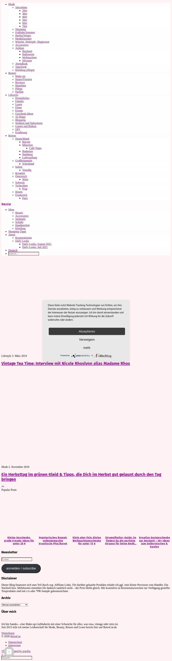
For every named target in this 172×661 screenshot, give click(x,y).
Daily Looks (22, 240)
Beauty (12, 73)
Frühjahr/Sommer (25, 32)
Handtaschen (22, 225)
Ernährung (21, 132)
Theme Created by (16, 651)
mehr (86, 347)
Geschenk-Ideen (24, 113)
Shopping (20, 29)
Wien (25, 179)
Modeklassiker (23, 38)
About (11, 234)
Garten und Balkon (25, 126)
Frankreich (21, 195)
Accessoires (21, 44)
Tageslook (21, 66)
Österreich (21, 176)
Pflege (18, 88)
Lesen (18, 104)
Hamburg (27, 154)
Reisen (12, 135)
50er (24, 19)
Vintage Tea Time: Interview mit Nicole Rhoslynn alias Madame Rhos (65, 363)
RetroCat (6, 204)
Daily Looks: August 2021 (36, 244)
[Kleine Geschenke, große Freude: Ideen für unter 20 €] (18, 514)
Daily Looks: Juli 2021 (35, 247)
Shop (11, 209)
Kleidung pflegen (25, 69)
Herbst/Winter (23, 35)
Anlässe (19, 48)
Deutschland (22, 138)
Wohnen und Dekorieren (28, 123)
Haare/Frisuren (23, 79)
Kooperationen (23, 237)
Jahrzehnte (21, 7)
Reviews (20, 82)
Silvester (27, 60)
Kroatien (20, 173)
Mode (11, 4)
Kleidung (20, 228)
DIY (17, 129)
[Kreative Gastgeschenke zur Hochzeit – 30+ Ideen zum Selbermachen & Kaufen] (153, 514)
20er (24, 10)
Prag (24, 188)
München (27, 144)
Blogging (20, 119)
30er (24, 13)
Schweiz (20, 182)
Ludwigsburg (29, 157)
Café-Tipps (35, 148)
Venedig (26, 170)
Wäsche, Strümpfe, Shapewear (32, 41)
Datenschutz (15, 642)
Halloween (28, 54)
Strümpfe (20, 218)
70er (24, 26)
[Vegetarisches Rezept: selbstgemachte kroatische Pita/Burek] (52, 514)
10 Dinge (20, 116)
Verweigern (87, 339)
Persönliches (22, 98)
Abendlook (21, 63)
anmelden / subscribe (21, 568)
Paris (25, 198)
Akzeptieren (87, 331)
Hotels (19, 191)
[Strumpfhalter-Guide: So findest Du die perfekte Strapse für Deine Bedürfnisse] (120, 514)
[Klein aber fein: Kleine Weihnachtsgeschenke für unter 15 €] (86, 514)
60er (24, 23)
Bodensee (27, 151)
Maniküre (20, 85)
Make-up (20, 76)
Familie (19, 101)
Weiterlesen (7, 633)
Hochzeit (27, 51)
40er (24, 16)
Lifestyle (13, 94)
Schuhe (19, 222)
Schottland (28, 163)
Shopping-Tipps (17, 231)
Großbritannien (23, 160)
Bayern (26, 141)
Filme (18, 107)
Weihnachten (29, 57)
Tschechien (21, 185)
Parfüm (19, 91)
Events (19, 110)
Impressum (14, 645)
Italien (18, 166)
